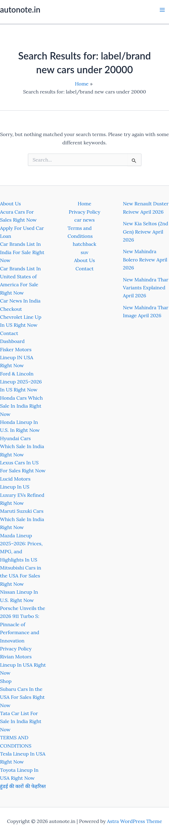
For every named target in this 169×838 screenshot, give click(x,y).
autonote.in (20, 9)
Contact (9, 333)
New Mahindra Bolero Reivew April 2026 (145, 259)
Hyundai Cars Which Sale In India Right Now (22, 446)
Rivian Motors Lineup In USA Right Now (23, 664)
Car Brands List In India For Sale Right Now (22, 252)
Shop (6, 681)
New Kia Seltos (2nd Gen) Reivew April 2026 (145, 231)
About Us (10, 203)
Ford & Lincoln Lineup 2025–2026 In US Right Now (21, 382)
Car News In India (20, 301)
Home (84, 203)
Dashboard (12, 341)
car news (84, 220)
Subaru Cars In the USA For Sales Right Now (22, 697)
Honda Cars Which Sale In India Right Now (21, 406)
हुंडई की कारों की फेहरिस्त (23, 786)
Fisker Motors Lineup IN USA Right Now (16, 357)
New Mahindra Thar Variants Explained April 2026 (145, 287)
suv (84, 252)
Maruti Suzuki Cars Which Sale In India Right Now (22, 519)
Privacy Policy (16, 649)
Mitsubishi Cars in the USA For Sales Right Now (20, 576)
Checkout (11, 309)
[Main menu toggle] (162, 10)
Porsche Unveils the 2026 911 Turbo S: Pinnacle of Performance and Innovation (22, 624)
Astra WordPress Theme (134, 821)
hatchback (84, 244)
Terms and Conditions (80, 232)
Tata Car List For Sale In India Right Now (20, 721)
